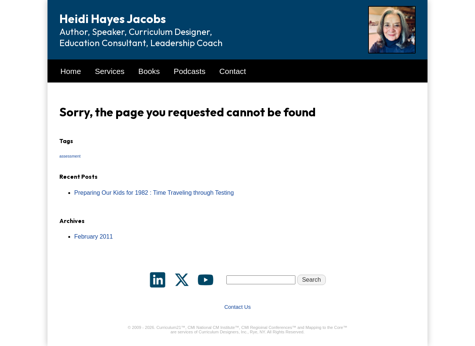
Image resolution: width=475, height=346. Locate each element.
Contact (232, 71)
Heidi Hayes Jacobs (112, 18)
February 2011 (93, 236)
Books (149, 71)
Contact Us (237, 307)
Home (70, 71)
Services (110, 71)
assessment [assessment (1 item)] (70, 156)
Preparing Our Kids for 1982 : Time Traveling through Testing (154, 193)
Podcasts (190, 71)
